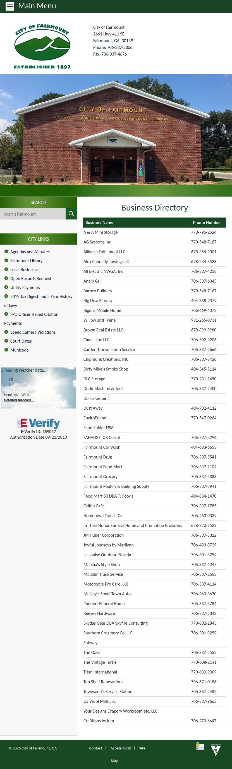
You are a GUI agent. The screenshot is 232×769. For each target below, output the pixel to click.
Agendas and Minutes (30, 251)
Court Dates (21, 341)
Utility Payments (25, 287)
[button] (71, 213)
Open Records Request (30, 278)
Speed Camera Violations (33, 332)
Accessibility (121, 748)
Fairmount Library (26, 260)
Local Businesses (25, 269)
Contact (95, 748)
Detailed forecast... (19, 400)
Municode (19, 350)
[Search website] (27, 213)
